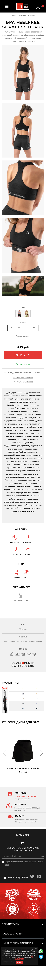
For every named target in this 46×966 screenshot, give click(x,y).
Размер (23, 322)
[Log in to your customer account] (38, 7)
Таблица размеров (23, 336)
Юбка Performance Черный (23, 769)
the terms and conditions (22, 862)
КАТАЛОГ (23, 16)
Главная (14, 16)
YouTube (39, 876)
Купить (22, 355)
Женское (31, 16)
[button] (41, 753)
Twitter (32, 876)
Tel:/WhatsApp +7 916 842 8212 (26, 796)
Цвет (23, 307)
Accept (19, 962)
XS (34, 328)
